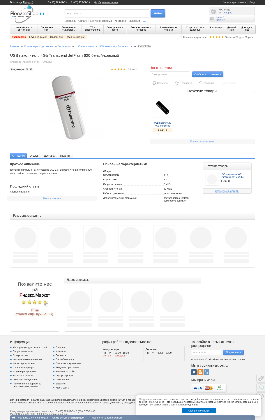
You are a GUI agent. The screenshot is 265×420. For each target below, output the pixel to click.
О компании (62, 379)
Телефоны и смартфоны (69, 28)
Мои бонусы (98, 417)
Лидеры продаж (64, 375)
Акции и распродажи (24, 371)
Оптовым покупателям (68, 363)
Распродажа (19, 37)
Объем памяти (111, 175)
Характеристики (31, 61)
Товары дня (56, 37)
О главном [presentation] (18, 155)
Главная (14, 46)
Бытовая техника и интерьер (140, 28)
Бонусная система (101, 20)
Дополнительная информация (120, 198)
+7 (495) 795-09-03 (56, 2)
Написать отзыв (52, 198)
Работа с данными (113, 193)
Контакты (120, 20)
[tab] (18, 155)
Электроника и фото (115, 28)
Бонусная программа (67, 367)
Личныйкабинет (217, 18)
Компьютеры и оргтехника (24, 28)
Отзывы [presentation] (34, 155)
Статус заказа (20, 355)
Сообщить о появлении (207, 74)
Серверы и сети (47, 28)
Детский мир (231, 28)
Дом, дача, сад (247, 28)
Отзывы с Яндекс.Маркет (239, 37)
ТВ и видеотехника (92, 28)
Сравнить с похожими (202, 141)
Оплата (82, 20)
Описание (15, 61)
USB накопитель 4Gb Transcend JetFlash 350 (162, 126)
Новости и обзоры (23, 375)
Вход (252, 2)
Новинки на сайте (65, 371)
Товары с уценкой (75, 37)
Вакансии (134, 20)
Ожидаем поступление (25, 379)
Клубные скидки (38, 37)
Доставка (70, 20)
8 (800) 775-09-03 (80, 2)
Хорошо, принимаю (199, 410)
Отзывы (47, 61)
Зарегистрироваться (234, 2)
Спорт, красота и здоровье (195, 28)
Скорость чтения (112, 188)
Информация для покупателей (30, 347)
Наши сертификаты (24, 363)
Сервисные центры (23, 367)
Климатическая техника (168, 28)
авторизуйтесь (115, 417)
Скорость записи (112, 184)
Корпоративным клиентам (27, 359)
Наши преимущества (195, 37)
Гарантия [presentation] (65, 155)
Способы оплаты (65, 359)
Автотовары (216, 27)
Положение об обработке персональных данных (27, 385)
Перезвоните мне (108, 2)
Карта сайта (62, 387)
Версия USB (110, 179)
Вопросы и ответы (23, 351)
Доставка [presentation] (49, 155)
